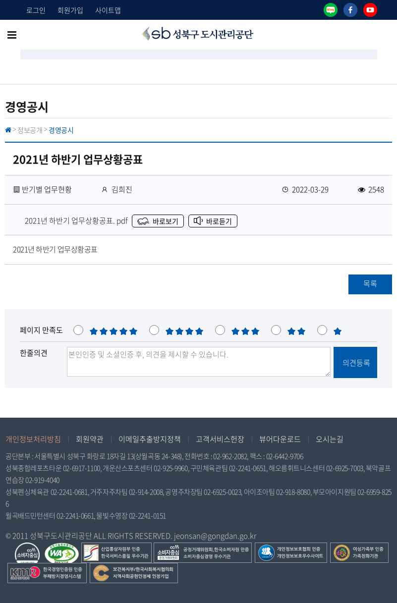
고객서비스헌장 (220, 439)
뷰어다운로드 (280, 439)
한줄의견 (34, 352)
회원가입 (70, 10)
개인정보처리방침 (33, 439)
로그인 (36, 10)
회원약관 (90, 439)
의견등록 (355, 362)
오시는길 (329, 439)
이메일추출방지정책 (149, 439)
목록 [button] (370, 283)
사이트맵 (108, 10)
